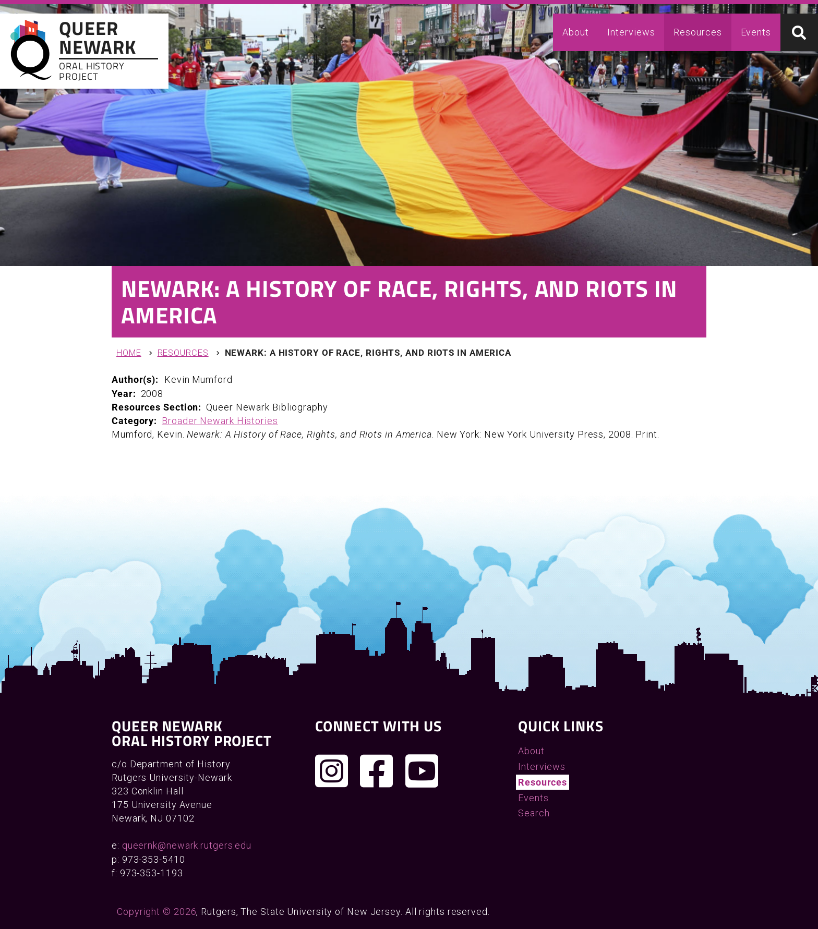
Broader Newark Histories (220, 420)
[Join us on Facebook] (376, 771)
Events (756, 32)
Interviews (631, 32)
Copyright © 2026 (156, 911)
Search (533, 812)
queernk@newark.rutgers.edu (186, 845)
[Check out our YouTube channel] (422, 771)
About (575, 32)
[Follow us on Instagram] (331, 771)
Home (128, 353)
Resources (697, 32)
